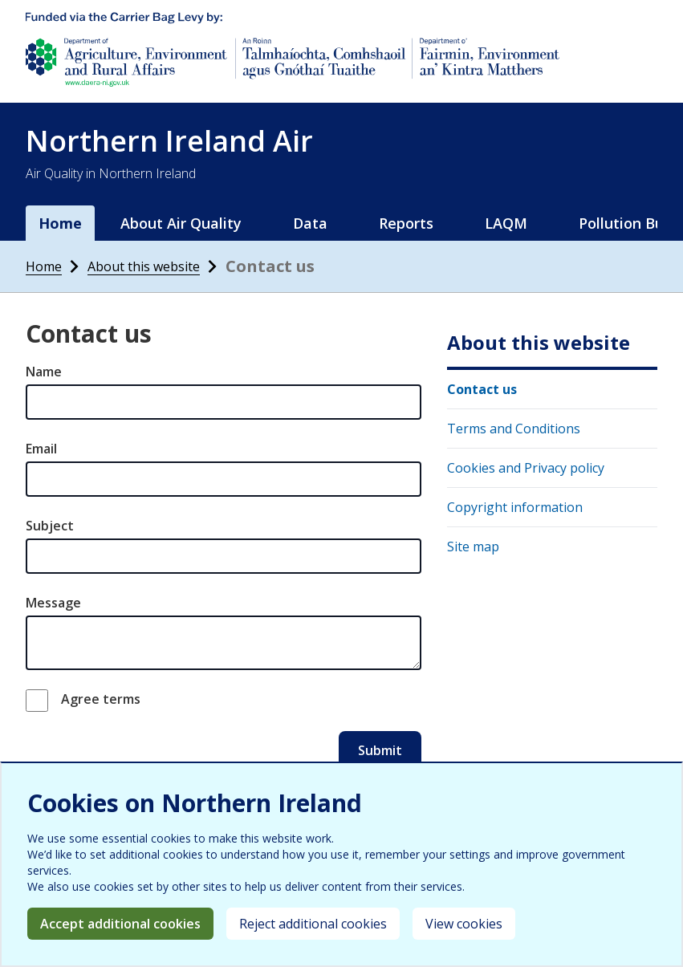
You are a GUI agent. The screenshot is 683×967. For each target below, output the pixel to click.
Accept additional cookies (120, 923)
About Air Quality (181, 223)
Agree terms (100, 699)
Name (44, 371)
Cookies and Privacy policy (525, 468)
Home (60, 223)
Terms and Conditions (513, 428)
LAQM (506, 223)
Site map (473, 546)
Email (41, 448)
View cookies (463, 923)
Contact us (482, 389)
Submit (380, 750)
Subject (50, 525)
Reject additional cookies (313, 923)
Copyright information (515, 507)
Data (310, 223)
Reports (406, 223)
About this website (143, 266)
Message (53, 602)
